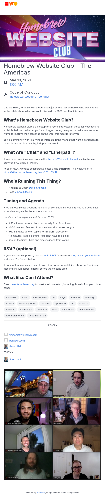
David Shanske (37, 187)
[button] (101, 4)
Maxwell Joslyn (23, 191)
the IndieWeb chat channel (63, 159)
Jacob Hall (15, 346)
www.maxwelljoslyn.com (23, 334)
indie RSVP (50, 255)
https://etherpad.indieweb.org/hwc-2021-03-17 (30, 172)
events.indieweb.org (23, 284)
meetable (41, 493)
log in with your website (86, 255)
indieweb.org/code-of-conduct (29, 96)
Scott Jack (15, 359)
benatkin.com (17, 340)
